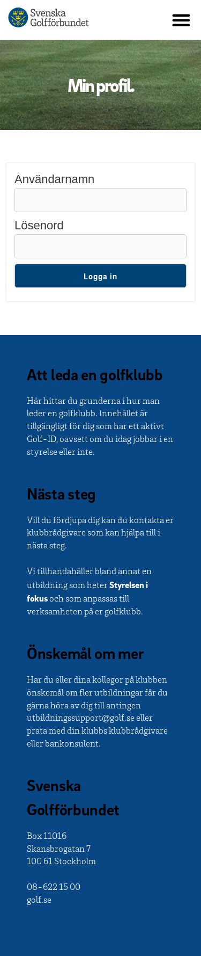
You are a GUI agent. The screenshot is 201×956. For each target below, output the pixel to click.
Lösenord (39, 225)
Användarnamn (54, 179)
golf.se (39, 901)
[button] (181, 19)
